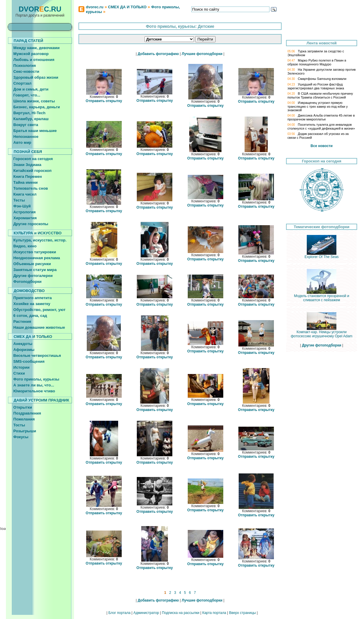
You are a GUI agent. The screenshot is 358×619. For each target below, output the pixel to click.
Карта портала (214, 613)
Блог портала (119, 613)
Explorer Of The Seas (321, 255)
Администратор (146, 613)
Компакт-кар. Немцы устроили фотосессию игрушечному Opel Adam (321, 332)
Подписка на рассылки (180, 613)
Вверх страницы (242, 613)
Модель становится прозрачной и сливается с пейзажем (321, 296)
